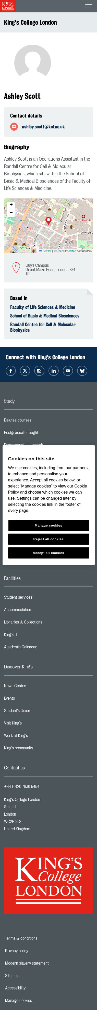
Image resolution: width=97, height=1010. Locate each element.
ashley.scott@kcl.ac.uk (43, 126)
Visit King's (33, 724)
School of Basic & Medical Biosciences (44, 315)
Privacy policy (34, 951)
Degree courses (38, 421)
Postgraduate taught (41, 434)
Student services (38, 598)
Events (29, 699)
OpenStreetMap (66, 250)
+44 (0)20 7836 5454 (21, 787)
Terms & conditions (38, 938)
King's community (39, 749)
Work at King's (36, 737)
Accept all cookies (48, 552)
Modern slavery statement (44, 963)
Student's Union (37, 712)
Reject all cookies (48, 539)
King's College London (30, 22)
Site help (30, 976)
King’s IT (31, 636)
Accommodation (38, 611)
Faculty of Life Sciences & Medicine (42, 307)
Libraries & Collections (43, 623)
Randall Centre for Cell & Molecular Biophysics (43, 327)
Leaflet (45, 250)
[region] (49, 505)
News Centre (35, 687)
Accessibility (33, 988)
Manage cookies (36, 1001)
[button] (48, 221)
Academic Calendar (41, 648)
